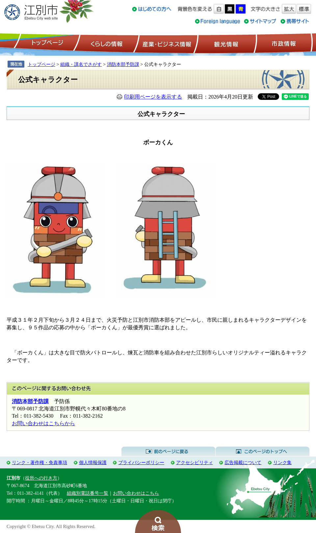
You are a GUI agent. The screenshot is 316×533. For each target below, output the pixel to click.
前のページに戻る (168, 452)
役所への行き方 (41, 478)
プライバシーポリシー (141, 462)
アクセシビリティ (194, 462)
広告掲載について (242, 462)
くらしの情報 (106, 43)
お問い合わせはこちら (136, 493)
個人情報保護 (93, 462)
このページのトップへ (262, 452)
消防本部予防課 (123, 64)
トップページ (46, 43)
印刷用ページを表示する (153, 97)
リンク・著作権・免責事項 (39, 462)
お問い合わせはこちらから (43, 423)
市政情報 (283, 43)
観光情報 (225, 43)
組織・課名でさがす (81, 64)
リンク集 (282, 462)
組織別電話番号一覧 (87, 493)
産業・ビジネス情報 (165, 43)
